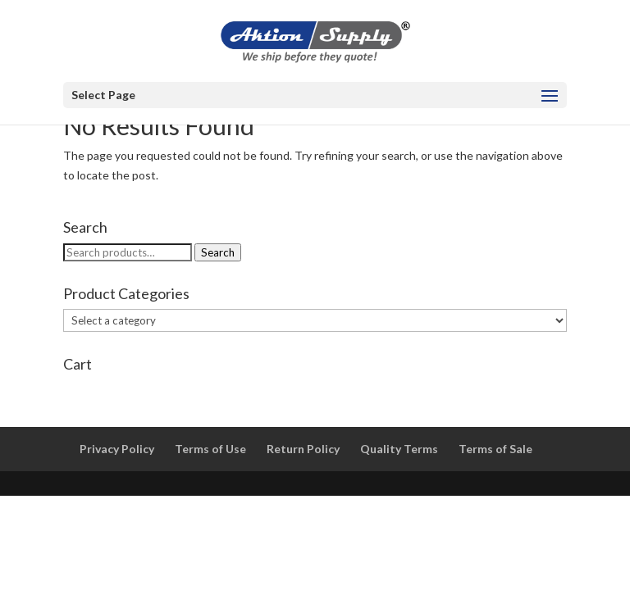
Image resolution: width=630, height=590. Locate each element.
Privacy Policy (117, 449)
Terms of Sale (495, 449)
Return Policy (303, 449)
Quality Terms (399, 449)
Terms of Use (210, 449)
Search (218, 252)
